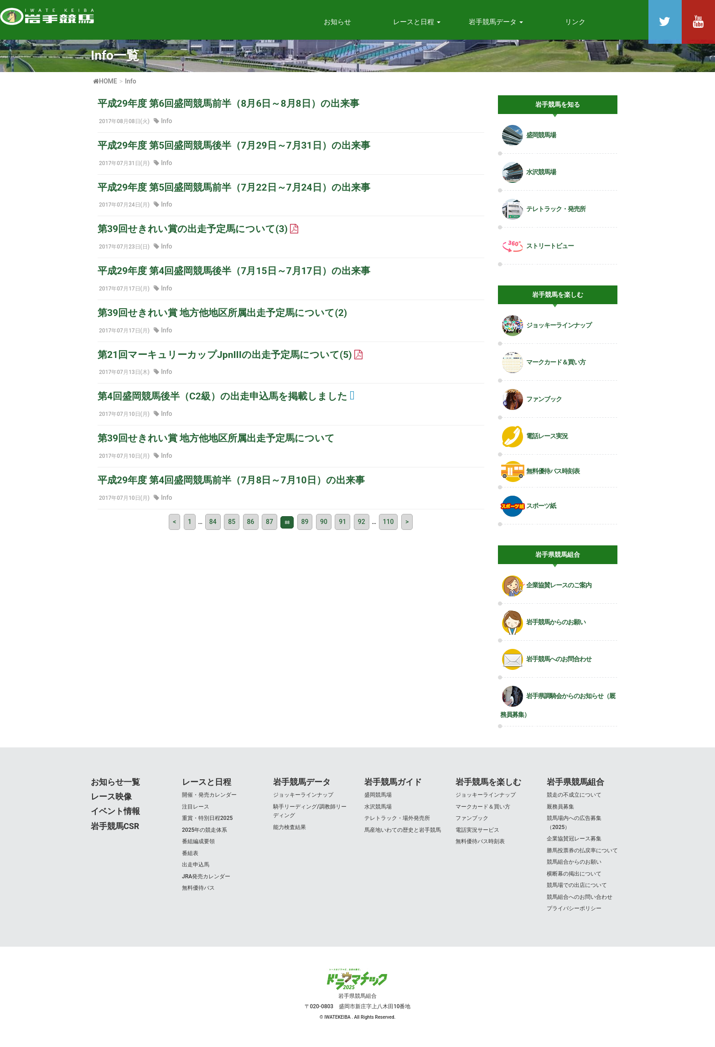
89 (305, 525)
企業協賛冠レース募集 (574, 843)
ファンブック (472, 822)
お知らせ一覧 (115, 785)
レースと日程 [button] (416, 22)
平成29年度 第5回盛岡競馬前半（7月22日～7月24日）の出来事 (234, 191)
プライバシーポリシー (574, 912)
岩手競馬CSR (115, 830)
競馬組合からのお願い (574, 866)
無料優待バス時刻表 (480, 845)
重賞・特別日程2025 (207, 822)
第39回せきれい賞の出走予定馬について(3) (198, 233)
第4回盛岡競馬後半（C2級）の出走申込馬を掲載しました (226, 400)
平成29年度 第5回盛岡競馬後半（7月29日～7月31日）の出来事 (234, 149)
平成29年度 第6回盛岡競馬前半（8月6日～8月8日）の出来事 (228, 107)
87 (269, 525)
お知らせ (337, 22)
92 (361, 525)
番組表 (190, 857)
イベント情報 (115, 815)
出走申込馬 (195, 869)
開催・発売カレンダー (209, 799)
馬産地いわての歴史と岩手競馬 (402, 833)
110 (388, 525)
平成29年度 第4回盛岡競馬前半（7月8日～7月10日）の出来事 (231, 484)
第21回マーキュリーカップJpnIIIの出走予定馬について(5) (230, 358)
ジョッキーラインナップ (303, 799)
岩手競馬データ (302, 785)
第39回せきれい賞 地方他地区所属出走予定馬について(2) (222, 316)
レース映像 (111, 800)
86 (250, 525)
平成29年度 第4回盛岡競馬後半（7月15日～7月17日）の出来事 (234, 275)
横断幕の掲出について (574, 877)
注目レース (195, 810)
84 (213, 525)
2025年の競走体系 (204, 833)
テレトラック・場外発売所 (397, 822)
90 (323, 525)
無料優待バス (198, 892)
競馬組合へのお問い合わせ (579, 901)
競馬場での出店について (577, 889)
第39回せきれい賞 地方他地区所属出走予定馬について (216, 442)
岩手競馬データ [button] (496, 22)
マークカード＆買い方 (483, 810)
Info (166, 124)
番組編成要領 (198, 845)
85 (231, 525)
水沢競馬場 (378, 810)
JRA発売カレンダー (206, 880)
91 (342, 525)
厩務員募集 (560, 810)
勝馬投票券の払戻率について (582, 854)
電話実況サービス (477, 833)
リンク (575, 22)
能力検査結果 (289, 831)
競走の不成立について (574, 799)
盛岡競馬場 (378, 799)
